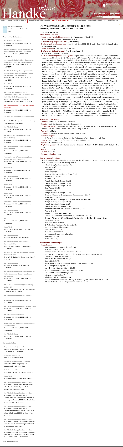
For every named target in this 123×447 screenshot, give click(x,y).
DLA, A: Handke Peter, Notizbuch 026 (64, 124)
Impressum (95, 13)
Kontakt (105, 13)
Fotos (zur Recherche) (12, 355)
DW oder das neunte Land (14, 315)
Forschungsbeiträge (96, 21)
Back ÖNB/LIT (115, 13)
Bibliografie (113, 21)
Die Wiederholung (14, 26)
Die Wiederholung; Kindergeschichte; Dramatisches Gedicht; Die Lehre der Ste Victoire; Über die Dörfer (18, 73)
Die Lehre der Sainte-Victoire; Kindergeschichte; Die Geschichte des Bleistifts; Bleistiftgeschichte (19, 95)
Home (3, 21)
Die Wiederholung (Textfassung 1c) (18, 406)
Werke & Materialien (60, 21)
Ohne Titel (8, 84)
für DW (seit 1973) (11, 370)
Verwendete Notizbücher (12, 37)
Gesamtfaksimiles (78, 21)
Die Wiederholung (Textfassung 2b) (18, 430)
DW (5, 218)
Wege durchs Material (17, 21)
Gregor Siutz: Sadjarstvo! (14, 347)
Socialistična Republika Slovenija (17, 361)
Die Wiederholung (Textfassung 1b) (18, 393)
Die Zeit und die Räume (13, 41)
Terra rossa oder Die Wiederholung (17, 202)
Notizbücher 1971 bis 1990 (39, 21)
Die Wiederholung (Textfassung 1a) (18, 382)
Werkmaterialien (9, 343)
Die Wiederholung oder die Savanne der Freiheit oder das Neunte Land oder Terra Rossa (19, 274)
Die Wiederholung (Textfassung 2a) (18, 419)
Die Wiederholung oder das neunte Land (20, 306)
